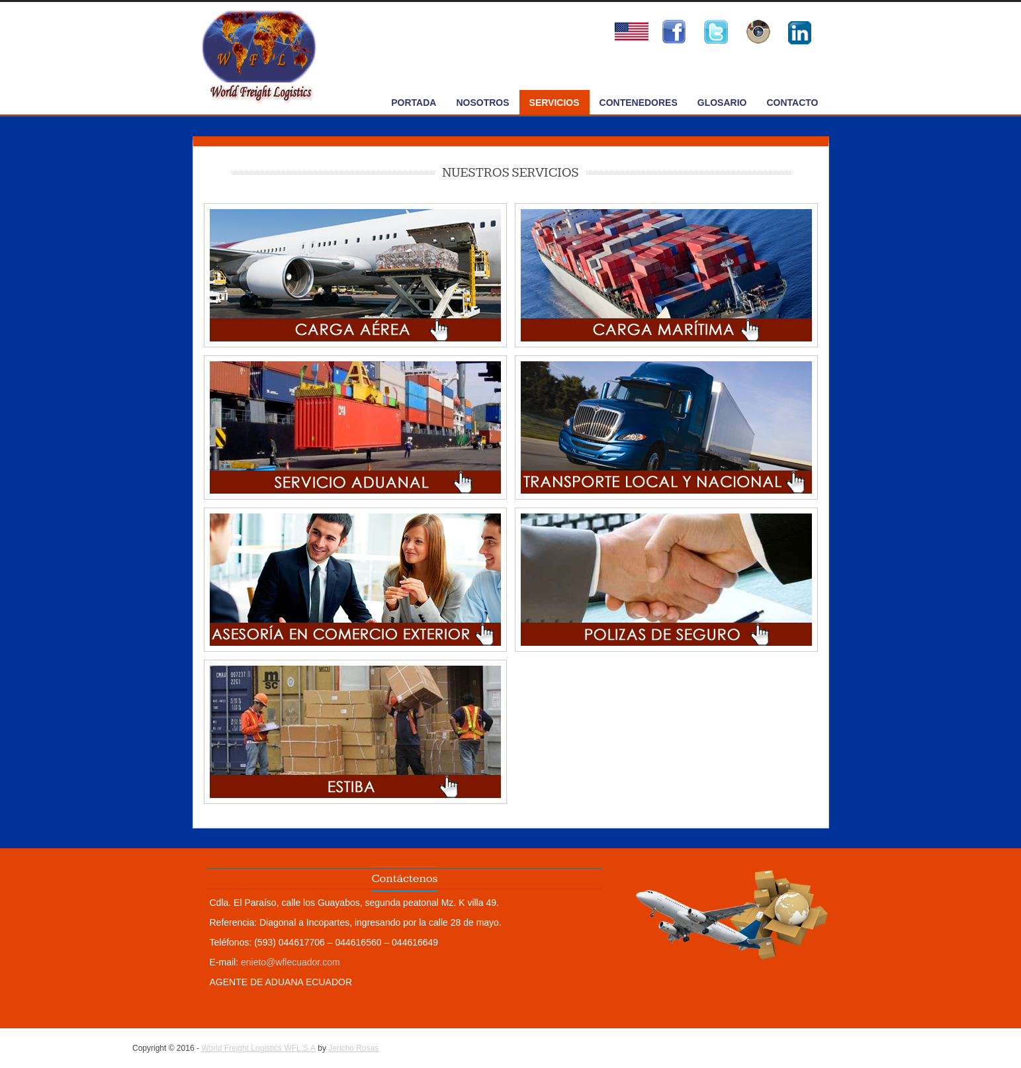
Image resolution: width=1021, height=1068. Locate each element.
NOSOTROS (482, 102)
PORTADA (413, 102)
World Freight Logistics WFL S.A (258, 1048)
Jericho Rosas (353, 1048)
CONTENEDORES (638, 102)
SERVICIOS (554, 102)
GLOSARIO (722, 102)
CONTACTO (792, 102)
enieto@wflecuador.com (290, 962)
